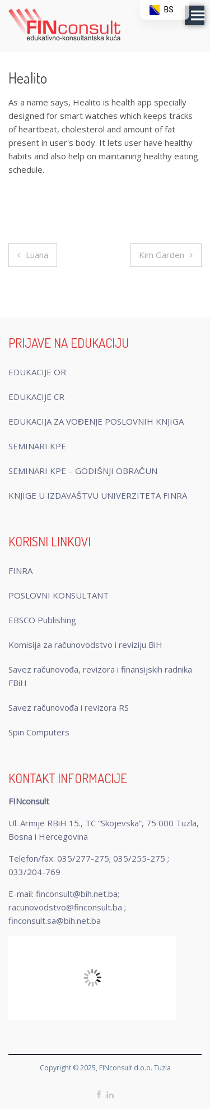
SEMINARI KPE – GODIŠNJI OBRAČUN (82, 470)
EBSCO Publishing (42, 619)
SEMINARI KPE (37, 446)
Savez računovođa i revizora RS (68, 707)
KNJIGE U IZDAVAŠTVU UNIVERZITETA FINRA (97, 495)
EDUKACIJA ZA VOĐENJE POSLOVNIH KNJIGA (96, 421)
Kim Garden (161, 254)
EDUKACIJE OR (37, 372)
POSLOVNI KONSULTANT (58, 595)
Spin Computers (38, 732)
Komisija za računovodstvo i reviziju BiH (85, 644)
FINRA (20, 570)
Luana (37, 254)
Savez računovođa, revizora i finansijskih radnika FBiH (100, 676)
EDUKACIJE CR (36, 396)
